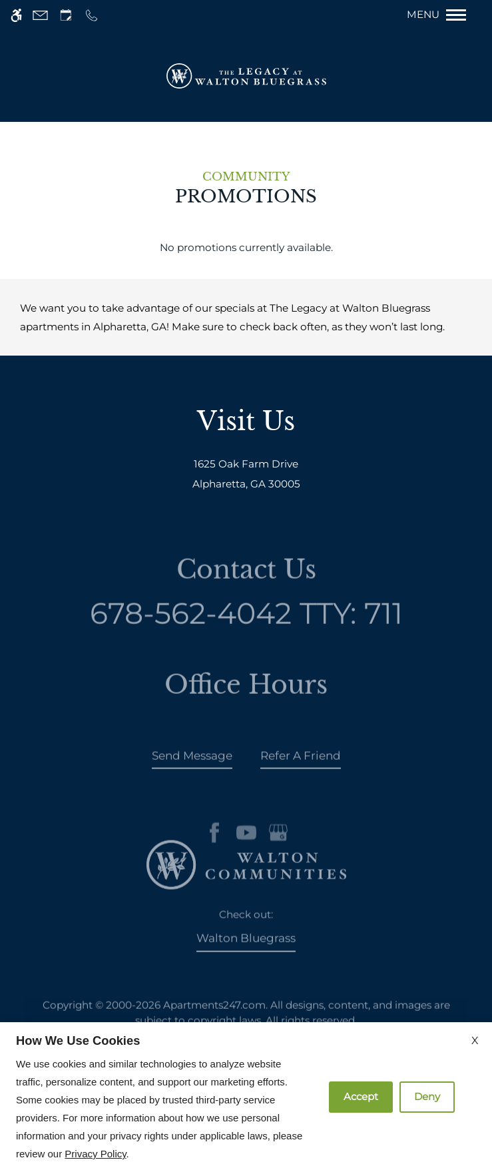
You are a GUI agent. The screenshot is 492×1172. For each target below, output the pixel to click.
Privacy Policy (95, 1153)
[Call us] (91, 15)
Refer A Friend (300, 767)
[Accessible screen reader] (16, 15)
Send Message (192, 767)
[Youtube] (246, 855)
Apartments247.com (214, 1016)
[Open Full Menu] (443, 15)
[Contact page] (40, 15)
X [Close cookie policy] (475, 1040)
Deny (427, 1096)
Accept (361, 1096)
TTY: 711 (246, 625)
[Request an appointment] (66, 15)
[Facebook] (214, 855)
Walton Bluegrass (246, 949)
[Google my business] (278, 855)
